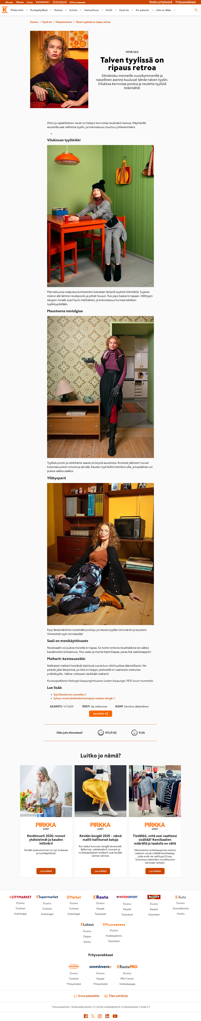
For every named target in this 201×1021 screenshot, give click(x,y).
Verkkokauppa (127, 984)
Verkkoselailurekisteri (81, 1007)
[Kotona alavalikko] (66, 10)
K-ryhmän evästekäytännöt (107, 1007)
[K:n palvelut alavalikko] (153, 10)
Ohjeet (87, 936)
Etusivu (34, 22)
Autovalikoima (181, 908)
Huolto (181, 913)
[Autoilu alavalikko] (81, 10)
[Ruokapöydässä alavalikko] (51, 10)
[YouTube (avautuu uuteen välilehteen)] (115, 1017)
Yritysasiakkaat (185, 2)
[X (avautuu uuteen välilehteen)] (93, 1016)
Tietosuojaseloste (60, 1007)
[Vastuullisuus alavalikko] (102, 10)
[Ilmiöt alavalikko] (116, 10)
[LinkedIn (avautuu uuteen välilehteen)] (107, 1017)
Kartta (87, 942)
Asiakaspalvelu (114, 935)
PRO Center (127, 978)
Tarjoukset (100, 914)
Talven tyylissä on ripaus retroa (93, 22)
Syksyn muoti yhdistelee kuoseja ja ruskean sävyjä (84, 698)
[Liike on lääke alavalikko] (175, 10)
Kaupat (100, 908)
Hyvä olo (47, 22)
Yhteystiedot (74, 984)
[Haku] (196, 10)
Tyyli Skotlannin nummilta (69, 694)
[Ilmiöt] (46, 827)
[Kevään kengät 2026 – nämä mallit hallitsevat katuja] (101, 791)
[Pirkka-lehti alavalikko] (27, 10)
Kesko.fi (144, 1007)
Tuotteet (20, 908)
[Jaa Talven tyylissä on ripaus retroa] (100, 714)
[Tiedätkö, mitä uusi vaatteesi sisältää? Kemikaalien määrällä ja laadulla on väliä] (155, 791)
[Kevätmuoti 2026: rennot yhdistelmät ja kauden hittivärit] (46, 791)
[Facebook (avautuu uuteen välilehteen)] (85, 1017)
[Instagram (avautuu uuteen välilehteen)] (99, 1017)
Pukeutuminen (64, 22)
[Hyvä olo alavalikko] (132, 10)
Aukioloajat (20, 913)
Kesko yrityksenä (160, 2)
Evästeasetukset (130, 1007)
